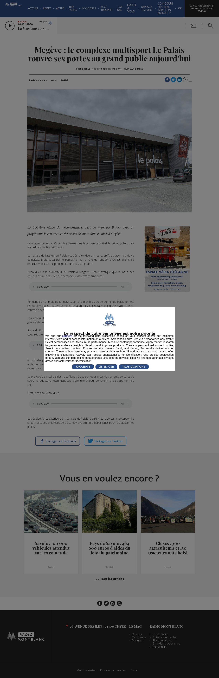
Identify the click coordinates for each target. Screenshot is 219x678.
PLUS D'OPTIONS (134, 366)
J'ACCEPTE (82, 366)
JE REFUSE (106, 366)
